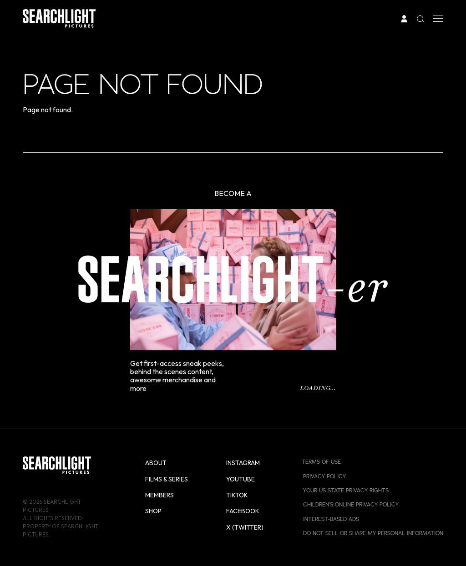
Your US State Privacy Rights (346, 490)
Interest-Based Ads (331, 519)
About (156, 463)
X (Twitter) (244, 527)
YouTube (240, 479)
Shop (153, 511)
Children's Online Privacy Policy (351, 504)
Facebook (242, 511)
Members (159, 495)
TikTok (237, 495)
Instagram (243, 463)
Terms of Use (321, 461)
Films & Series (166, 479)
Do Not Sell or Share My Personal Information (373, 533)
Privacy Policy (324, 476)
